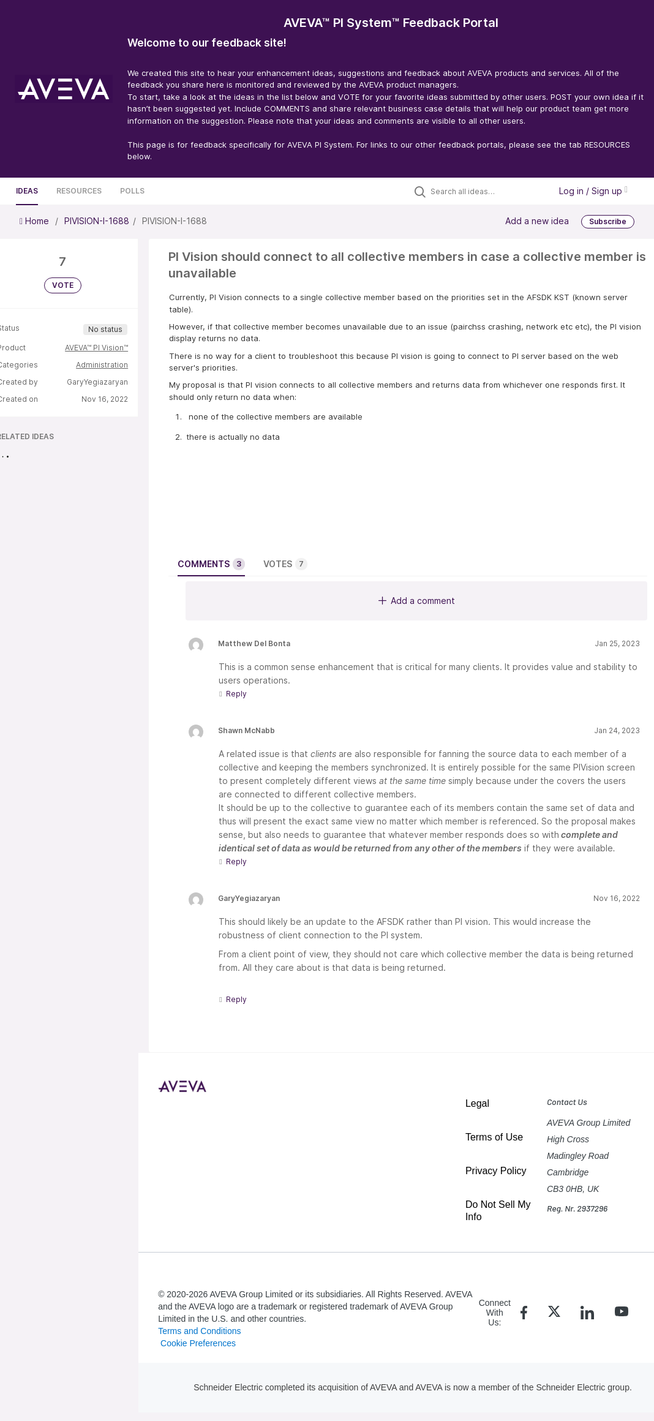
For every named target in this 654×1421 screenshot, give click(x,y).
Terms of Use (494, 1137)
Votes (285, 564)
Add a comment (416, 600)
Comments (211, 564)
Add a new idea (537, 221)
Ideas (27, 190)
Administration (102, 364)
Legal (477, 1103)
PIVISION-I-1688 (96, 221)
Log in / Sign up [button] (593, 191)
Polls (132, 190)
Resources (79, 190)
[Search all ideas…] (487, 191)
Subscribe (607, 221)
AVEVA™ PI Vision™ (96, 347)
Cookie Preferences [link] (198, 1343)
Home (35, 221)
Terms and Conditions (199, 1331)
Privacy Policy (496, 1171)
